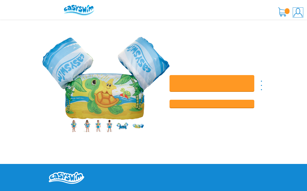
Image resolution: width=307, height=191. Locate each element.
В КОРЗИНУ (212, 83)
